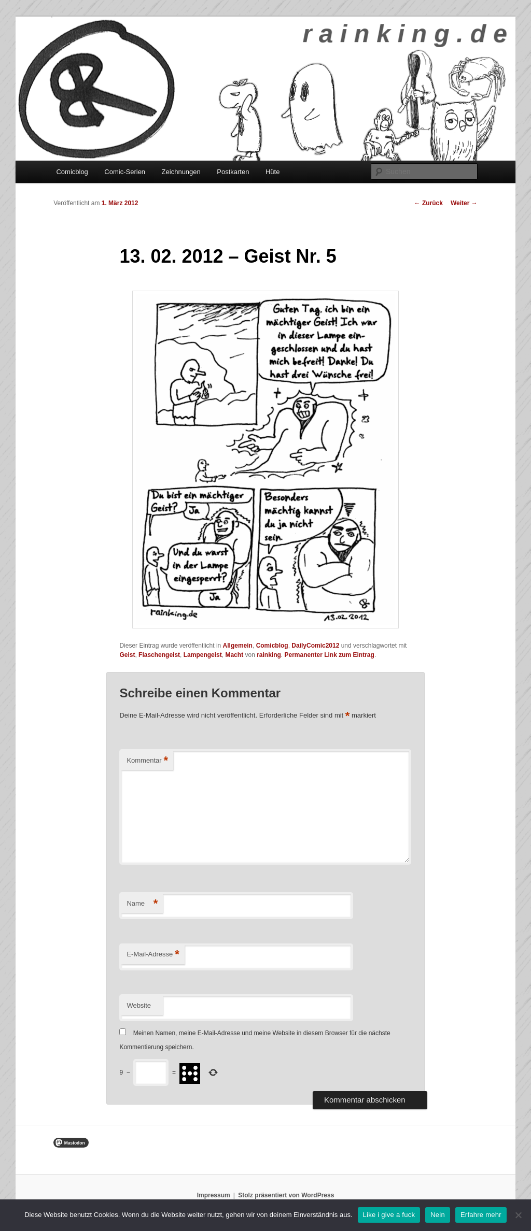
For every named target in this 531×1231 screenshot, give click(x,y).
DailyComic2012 (315, 645)
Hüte (273, 172)
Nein (437, 1215)
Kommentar (147, 760)
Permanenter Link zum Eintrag (329, 655)
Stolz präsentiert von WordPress (286, 1195)
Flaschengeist (159, 655)
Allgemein (238, 645)
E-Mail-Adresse (153, 954)
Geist (127, 655)
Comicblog (72, 172)
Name (142, 903)
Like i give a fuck (389, 1215)
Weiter (464, 203)
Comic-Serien (124, 172)
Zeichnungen (181, 172)
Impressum (213, 1195)
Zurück (428, 203)
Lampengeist (203, 655)
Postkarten (233, 172)
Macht (234, 655)
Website (139, 1005)
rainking (269, 655)
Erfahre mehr (480, 1215)
